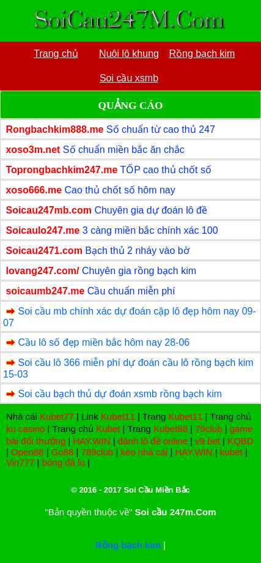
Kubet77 (57, 416)
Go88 (62, 452)
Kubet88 (170, 428)
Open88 (27, 452)
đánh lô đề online (153, 441)
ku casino (25, 428)
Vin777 (20, 462)
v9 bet (207, 441)
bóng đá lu (63, 462)
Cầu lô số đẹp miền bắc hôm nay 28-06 (103, 342)
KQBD (240, 441)
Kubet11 (118, 416)
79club (208, 428)
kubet (231, 452)
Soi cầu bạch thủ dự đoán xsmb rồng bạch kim (120, 394)
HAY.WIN (91, 441)
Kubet (108, 428)
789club (97, 452)
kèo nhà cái (143, 452)
